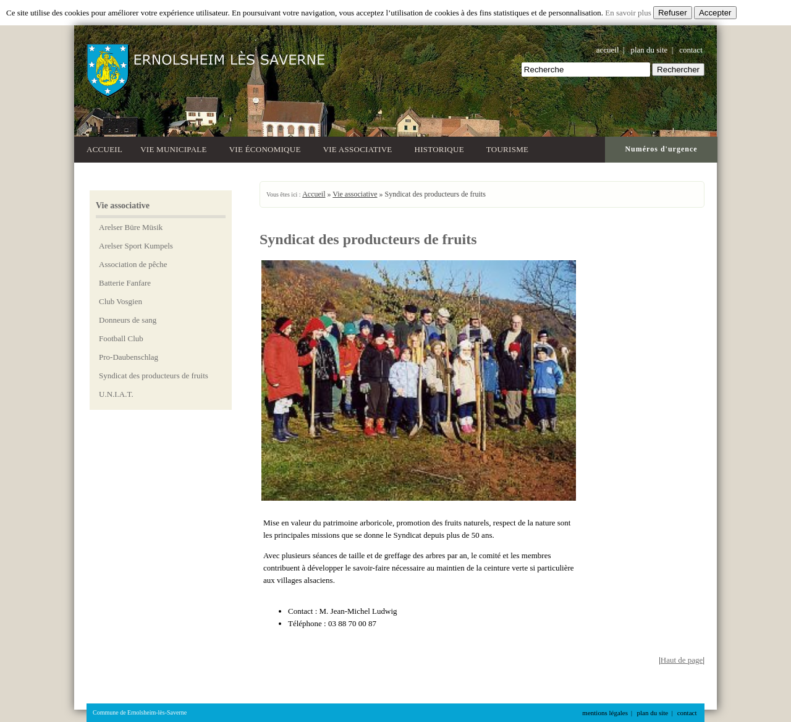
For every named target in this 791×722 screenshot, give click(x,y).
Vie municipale (175, 148)
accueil (607, 49)
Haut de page (682, 660)
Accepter (715, 12)
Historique (441, 148)
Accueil (104, 149)
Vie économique (267, 148)
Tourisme (509, 148)
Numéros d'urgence (661, 149)
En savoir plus (628, 12)
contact (691, 49)
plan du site (648, 49)
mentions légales (605, 712)
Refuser (672, 12)
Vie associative (360, 148)
